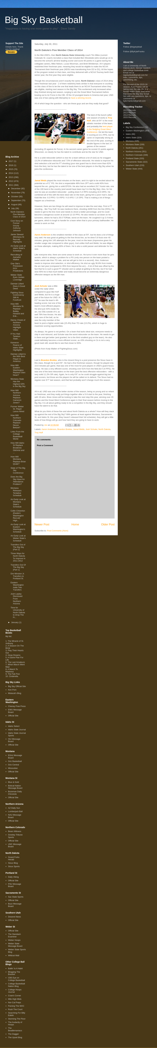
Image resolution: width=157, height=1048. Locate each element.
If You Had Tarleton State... (15, 336)
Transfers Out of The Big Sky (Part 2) (18, 547)
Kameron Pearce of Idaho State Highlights (17, 346)
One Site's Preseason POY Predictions (17, 267)
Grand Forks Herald (13, 858)
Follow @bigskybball (132, 47)
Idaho (128, 134)
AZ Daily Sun (14, 808)
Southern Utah (132, 165)
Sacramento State (134, 162)
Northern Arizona (133, 151)
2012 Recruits (129, 110)
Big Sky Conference (135, 127)
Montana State (132, 144)
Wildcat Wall (13, 955)
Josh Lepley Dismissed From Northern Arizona (16, 599)
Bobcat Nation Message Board (15, 787)
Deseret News (14, 917)
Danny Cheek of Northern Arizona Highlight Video (18, 325)
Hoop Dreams (14, 655)
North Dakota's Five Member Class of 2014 (18, 214)
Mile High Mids (14, 999)
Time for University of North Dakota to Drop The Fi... (18, 612)
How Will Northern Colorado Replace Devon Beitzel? (16, 421)
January (15, 622)
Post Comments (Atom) (57, 530)
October (15, 196)
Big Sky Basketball (44, 20)
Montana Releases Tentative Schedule (16, 492)
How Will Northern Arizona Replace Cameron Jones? (16, 396)
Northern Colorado (134, 155)
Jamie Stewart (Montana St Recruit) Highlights (17, 238)
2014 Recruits (129, 115)
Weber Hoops (14, 940)
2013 (11, 177)
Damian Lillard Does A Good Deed (18, 286)
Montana (130, 141)
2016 (11, 165)
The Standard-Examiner (14, 935)
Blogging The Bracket (14, 973)
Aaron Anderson (42, 235)
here (14, 47)
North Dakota (104, 429)
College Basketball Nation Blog (16, 984)
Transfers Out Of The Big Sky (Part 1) (18, 567)
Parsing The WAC (16, 1006)
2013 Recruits (129, 112)
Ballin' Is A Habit (15, 968)
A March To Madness (11, 670)
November (16, 192)
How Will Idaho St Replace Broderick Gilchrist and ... (17, 448)
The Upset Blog (15, 1037)
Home (75, 524)
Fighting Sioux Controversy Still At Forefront (17, 296)
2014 (11, 173)
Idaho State (131, 137)
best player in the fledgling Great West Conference (100, 129)
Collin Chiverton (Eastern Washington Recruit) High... (18, 516)
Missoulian (13, 768)
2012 (11, 181)
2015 (11, 169)
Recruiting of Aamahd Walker (16, 257)
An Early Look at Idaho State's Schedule (18, 248)
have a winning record (81, 98)
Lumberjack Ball (15, 811)
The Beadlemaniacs (15, 1029)
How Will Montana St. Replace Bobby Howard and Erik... (17, 310)
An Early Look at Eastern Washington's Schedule (18, 528)
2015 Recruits (129, 117)
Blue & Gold (13, 782)
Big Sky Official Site (17, 686)
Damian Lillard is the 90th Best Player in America (18, 358)
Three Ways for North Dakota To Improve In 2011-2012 (18, 557)
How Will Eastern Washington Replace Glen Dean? (18, 370)
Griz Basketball (15, 761)
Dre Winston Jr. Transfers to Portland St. (17, 576)
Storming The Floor (16, 1019)
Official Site (13, 715)
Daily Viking (13, 877)
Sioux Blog (13, 863)
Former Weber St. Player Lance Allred (17, 409)
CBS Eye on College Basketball (16, 979)
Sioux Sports (14, 866)
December (16, 188)
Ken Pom (12, 690)
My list (8, 636)
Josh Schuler (41, 286)
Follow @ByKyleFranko (133, 51)
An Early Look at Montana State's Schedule (18, 503)
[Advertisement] (18, 105)
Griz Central (13, 765)
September (16, 200)
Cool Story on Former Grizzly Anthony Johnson (17, 226)
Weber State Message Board (15, 944)
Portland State (132, 158)
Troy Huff (39, 432)
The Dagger (13, 1034)
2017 (11, 161)
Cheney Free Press (17, 706)
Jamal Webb (40, 180)
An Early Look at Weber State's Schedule (18, 538)
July (13, 208)
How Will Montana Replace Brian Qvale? (18, 460)
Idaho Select (13, 726)
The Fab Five (14, 674)
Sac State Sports (15, 897)
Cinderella (13, 676)
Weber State (131, 169)
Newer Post (42, 524)
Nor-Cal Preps (14, 1002)
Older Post (108, 524)
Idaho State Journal (17, 729)
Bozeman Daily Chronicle (15, 792)
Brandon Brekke (49, 360)
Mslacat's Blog (14, 693)
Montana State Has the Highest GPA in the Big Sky (18, 382)
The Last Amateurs (16, 662)
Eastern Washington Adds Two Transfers (17, 586)
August (14, 204)
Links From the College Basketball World (17, 435)
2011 (11, 185)
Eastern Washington (135, 130)
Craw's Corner (14, 995)
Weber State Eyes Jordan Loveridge (17, 277)
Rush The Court (15, 1009)
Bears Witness (14, 831)
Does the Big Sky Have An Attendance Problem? (17, 480)
